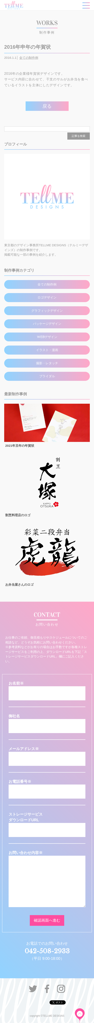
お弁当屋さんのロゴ (19, 584)
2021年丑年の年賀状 (19, 445)
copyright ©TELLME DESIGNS (47, 1015)
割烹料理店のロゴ (17, 515)
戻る (47, 106)
